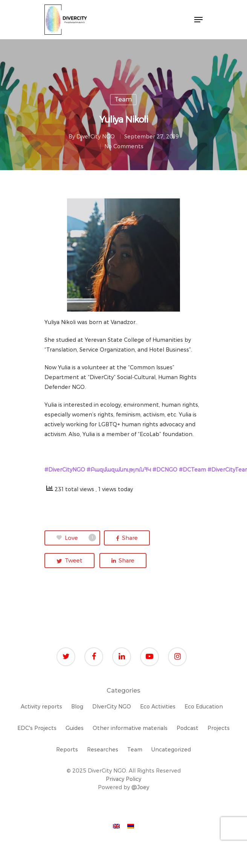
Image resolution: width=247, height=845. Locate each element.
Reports (67, 749)
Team (123, 99)
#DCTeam (192, 469)
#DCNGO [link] (164, 469)
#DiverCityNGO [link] (64, 469)
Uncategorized (171, 749)
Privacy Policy (123, 779)
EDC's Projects (36, 728)
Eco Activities (157, 706)
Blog (77, 706)
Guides (75, 728)
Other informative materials (130, 728)
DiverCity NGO (95, 136)
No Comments (123, 146)
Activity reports (41, 706)
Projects (218, 728)
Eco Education (203, 706)
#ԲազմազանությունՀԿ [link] (119, 469)
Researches (102, 749)
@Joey (140, 787)
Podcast (187, 728)
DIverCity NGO (111, 706)
